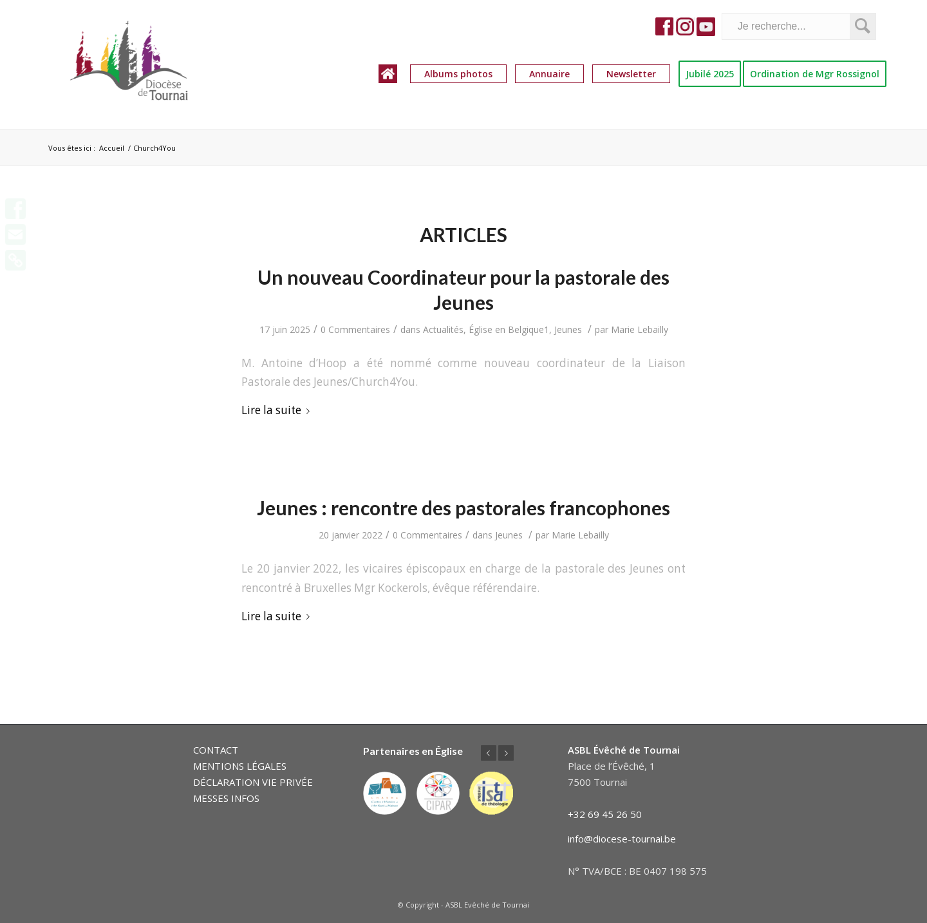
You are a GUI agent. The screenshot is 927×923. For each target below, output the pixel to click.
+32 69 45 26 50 (605, 814)
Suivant (506, 753)
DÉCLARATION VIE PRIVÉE (253, 782)
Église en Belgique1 (509, 329)
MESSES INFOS (226, 798)
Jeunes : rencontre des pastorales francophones (463, 507)
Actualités (443, 329)
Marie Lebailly (639, 329)
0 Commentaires (355, 329)
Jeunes (568, 329)
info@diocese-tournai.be (622, 838)
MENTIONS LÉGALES (239, 765)
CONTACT (215, 749)
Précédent (488, 753)
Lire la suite (278, 410)
